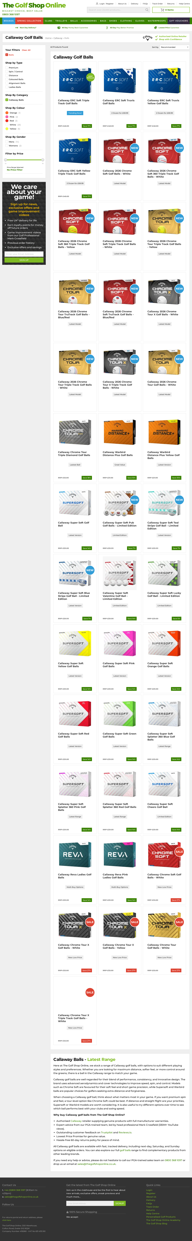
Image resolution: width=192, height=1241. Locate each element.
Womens (13, 145)
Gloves (139, 21)
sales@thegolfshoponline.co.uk (97, 1164)
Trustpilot (107, 1132)
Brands (9, 21)
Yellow (10, 128)
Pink (9, 116)
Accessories (89, 21)
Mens (11, 142)
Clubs (48, 21)
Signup (120, 1203)
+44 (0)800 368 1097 (14, 1190)
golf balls (125, 1150)
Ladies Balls (15, 87)
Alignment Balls (17, 83)
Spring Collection (29, 21)
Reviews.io (125, 1132)
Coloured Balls (16, 79)
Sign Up (24, 260)
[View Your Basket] (171, 10)
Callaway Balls (16, 100)
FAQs (145, 4)
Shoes (113, 21)
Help (184, 4)
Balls (74, 21)
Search (147, 9)
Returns (170, 4)
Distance (13, 75)
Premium (13, 67)
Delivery (134, 4)
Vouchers (178, 21)
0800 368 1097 (11, 14)
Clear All (26, 50)
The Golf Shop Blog (156, 1223)
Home (48, 38)
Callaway (58, 38)
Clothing (126, 21)
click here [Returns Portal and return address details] (6, 1220)
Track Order (157, 4)
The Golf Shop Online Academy (163, 1220)
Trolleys (61, 21)
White (10, 124)
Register (110, 4)
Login (102, 4)
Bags (103, 21)
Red (9, 120)
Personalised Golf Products (161, 1216)
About (122, 4)
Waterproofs (157, 21)
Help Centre (152, 1213)
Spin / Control (16, 71)
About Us (151, 1196)
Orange (11, 112)
